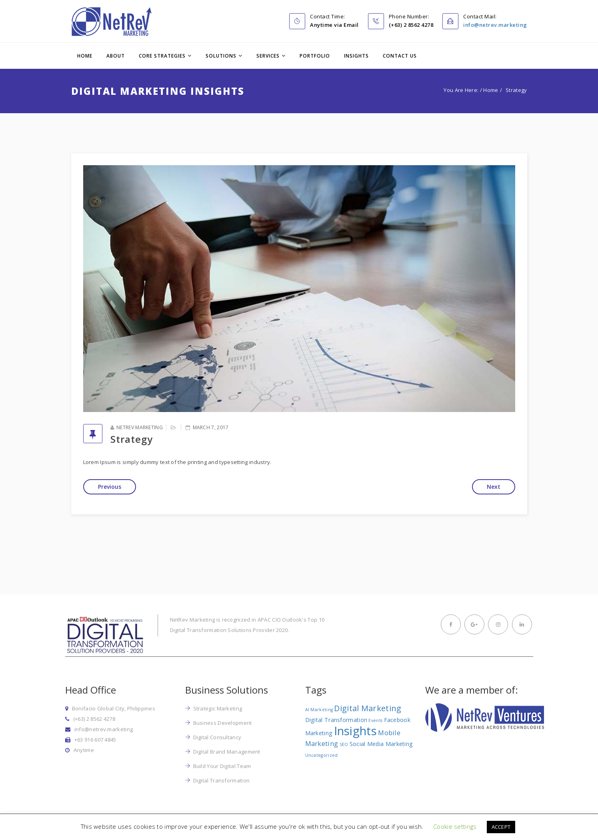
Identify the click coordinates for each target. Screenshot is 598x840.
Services (268, 55)
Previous (109, 486)
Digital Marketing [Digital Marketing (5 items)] (367, 708)
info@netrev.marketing (495, 24)
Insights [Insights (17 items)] (355, 731)
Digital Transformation (221, 780)
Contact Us (400, 55)
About (115, 55)
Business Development (222, 722)
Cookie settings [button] (455, 826)
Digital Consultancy (217, 737)
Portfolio (315, 55)
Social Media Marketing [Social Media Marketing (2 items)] (381, 744)
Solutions (221, 55)
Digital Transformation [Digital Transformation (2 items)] (336, 720)
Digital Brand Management (226, 751)
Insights (356, 55)
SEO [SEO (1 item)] (344, 744)
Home (84, 55)
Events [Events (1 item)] (375, 720)
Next (493, 486)
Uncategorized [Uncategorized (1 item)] (321, 755)
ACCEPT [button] (501, 826)
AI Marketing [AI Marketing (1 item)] (319, 709)
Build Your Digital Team (222, 766)
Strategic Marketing (217, 708)
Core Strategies (162, 55)
